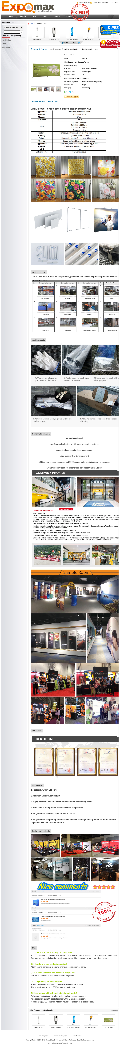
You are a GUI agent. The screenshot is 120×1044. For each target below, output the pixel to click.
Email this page (43, 1036)
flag (4, 44)
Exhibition (7, 40)
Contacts (70, 16)
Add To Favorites (84, 2)
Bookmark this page (60, 1036)
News (34, 16)
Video (45, 16)
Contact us (96, 2)
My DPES (105, 2)
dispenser (7, 47)
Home (11, 16)
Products (23, 16)
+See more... (114, 1010)
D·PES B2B (114, 2)
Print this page (77, 1036)
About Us (56, 16)
